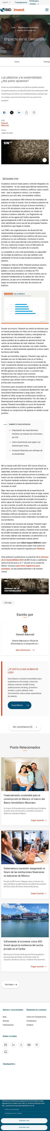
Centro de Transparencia (36, 1017)
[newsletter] (5, 1051)
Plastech (40, 548)
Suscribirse (20, 705)
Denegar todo (24, 1120)
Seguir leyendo (38, 820)
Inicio (13, 27)
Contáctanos (32, 1021)
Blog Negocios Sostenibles (28, 27)
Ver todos (11, 984)
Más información (25, 650)
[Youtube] (29, 1045)
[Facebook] (5, 1045)
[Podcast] (37, 1045)
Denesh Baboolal (5, 124)
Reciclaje (8, 603)
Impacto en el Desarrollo (26, 30)
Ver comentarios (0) (22, 727)
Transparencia (21, 2)
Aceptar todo (24, 1127)
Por (3, 121)
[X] (21, 1045)
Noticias (6, 1021)
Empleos (30, 1025)
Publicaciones (8, 1025)
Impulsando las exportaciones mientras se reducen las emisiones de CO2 (27, 434)
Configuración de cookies (13, 1113)
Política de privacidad (12, 1109)
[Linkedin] (13, 1045)
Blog (4, 1017)
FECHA (3, 130)
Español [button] (5, 2)
